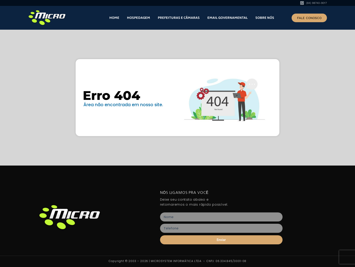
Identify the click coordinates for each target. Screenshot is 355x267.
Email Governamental (227, 18)
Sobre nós (264, 18)
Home (114, 18)
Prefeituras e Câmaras (179, 18)
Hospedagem (138, 18)
